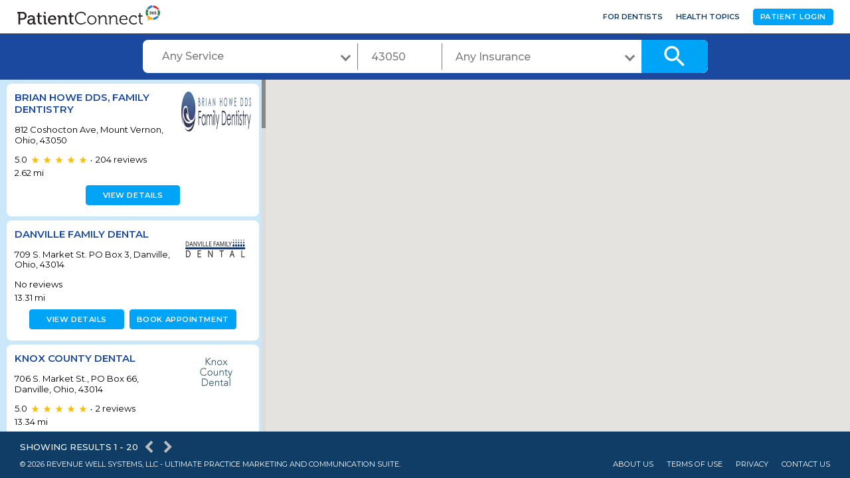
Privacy (752, 464)
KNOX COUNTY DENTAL (75, 358)
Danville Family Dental (82, 234)
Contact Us (806, 464)
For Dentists (633, 16)
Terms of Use (694, 464)
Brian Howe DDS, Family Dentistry (82, 103)
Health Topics (708, 16)
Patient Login (793, 16)
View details (131, 195)
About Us (633, 464)
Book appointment (180, 319)
